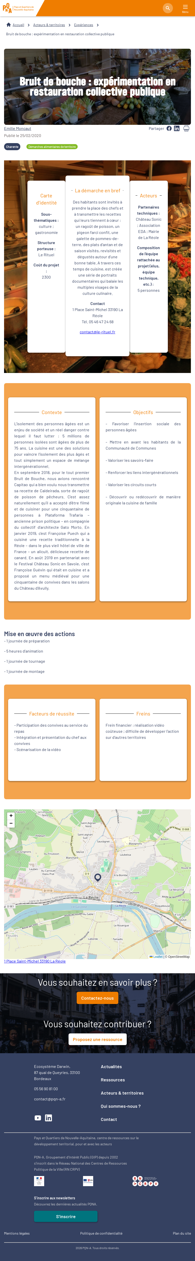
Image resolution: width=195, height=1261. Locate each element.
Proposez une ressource (97, 1039)
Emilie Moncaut (17, 128)
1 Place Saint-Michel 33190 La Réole (35, 961)
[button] (96, 877)
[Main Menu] (185, 7)
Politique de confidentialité (101, 1233)
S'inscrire (66, 1216)
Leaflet (156, 957)
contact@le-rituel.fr (97, 331)
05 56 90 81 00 (46, 1088)
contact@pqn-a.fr (50, 1098)
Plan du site (182, 1233)
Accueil (18, 25)
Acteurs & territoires (49, 25)
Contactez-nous (97, 998)
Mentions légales (17, 1233)
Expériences (83, 25)
